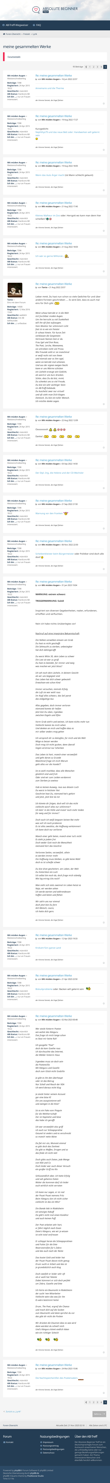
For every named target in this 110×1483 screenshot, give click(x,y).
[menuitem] (15, 25)
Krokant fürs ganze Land (48, 947)
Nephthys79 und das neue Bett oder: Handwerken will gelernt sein (67, 134)
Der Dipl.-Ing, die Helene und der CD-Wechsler (59, 472)
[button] (86, 67)
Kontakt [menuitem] (9, 1442)
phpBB (17, 1470)
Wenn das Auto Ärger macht (50, 175)
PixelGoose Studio (35, 1475)
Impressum (48, 1442)
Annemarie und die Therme (49, 88)
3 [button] (97, 66)
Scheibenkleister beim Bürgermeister (54, 553)
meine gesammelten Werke (27, 46)
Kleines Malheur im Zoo (47, 215)
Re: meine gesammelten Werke (53, 75)
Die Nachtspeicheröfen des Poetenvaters (56, 1377)
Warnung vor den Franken (49, 513)
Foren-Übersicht (10, 1425)
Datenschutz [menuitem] (48, 1452)
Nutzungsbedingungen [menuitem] (53, 1449)
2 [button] (93, 66)
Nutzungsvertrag (51, 1445)
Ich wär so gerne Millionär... (52, 256)
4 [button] (101, 66)
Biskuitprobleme (44, 989)
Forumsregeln (14, 56)
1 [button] (89, 66)
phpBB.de (34, 1473)
